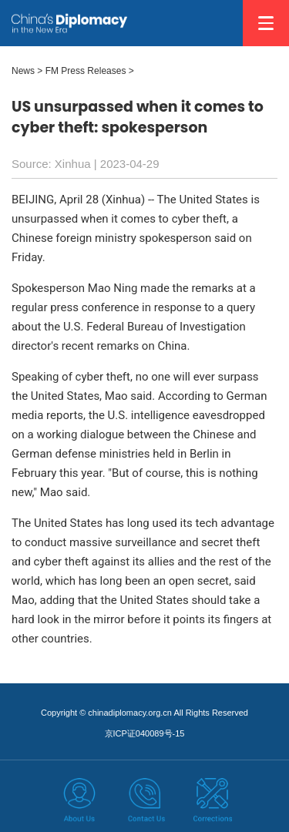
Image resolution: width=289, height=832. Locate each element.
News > (27, 70)
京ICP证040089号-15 (145, 733)
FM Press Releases (85, 70)
